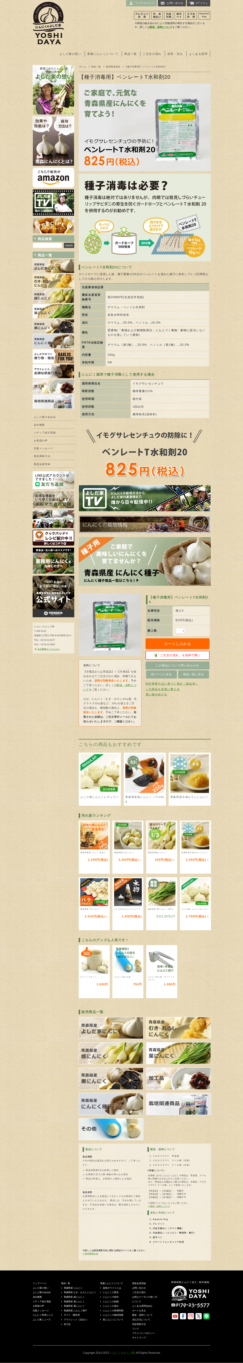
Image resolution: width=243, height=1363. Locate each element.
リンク (135, 1328)
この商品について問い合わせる (177, 665)
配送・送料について (161, 27)
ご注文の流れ (152, 53)
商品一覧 (130, 53)
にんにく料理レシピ (43, 1315)
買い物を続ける (156, 694)
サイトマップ (139, 1337)
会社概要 (39, 425)
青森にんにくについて (102, 53)
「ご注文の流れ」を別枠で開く (177, 655)
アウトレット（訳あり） (76, 1319)
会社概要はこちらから (48, 649)
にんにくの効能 (111, 1301)
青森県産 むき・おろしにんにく (80, 1292)
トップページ (39, 1283)
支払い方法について (162, 1212)
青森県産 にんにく (73, 1288)
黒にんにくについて (113, 1319)
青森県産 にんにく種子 (75, 1310)
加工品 (67, 1324)
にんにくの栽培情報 (113, 1315)
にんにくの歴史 (111, 1292)
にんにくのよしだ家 (190, 1296)
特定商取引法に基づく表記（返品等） (172, 683)
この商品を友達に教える (163, 689)
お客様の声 (41, 440)
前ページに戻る (161, 674)
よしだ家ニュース (42, 1319)
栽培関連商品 (113, 66)
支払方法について (141, 1319)
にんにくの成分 (111, 1306)
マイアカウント (142, 3)
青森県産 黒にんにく (74, 1301)
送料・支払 (175, 53)
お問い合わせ (172, 3)
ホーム (82, 66)
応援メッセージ (43, 448)
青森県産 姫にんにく (74, 1297)
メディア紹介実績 (45, 432)
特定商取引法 (42, 456)
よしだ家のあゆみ (45, 417)
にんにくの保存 (111, 1297)
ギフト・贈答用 (72, 1315)
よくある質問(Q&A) (142, 1306)
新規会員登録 (42, 464)
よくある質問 (198, 53)
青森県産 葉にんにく (74, 1306)
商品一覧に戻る (193, 674)
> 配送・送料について (159, 1206)
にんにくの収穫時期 (113, 1310)
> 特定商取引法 (90, 1253)
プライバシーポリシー (143, 1333)
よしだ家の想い (70, 53)
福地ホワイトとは (112, 1288)
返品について (93, 1149)
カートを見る (139, 1310)
